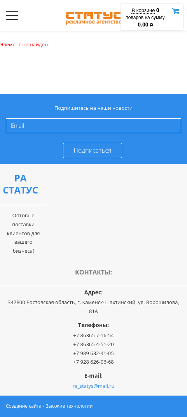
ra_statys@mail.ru (94, 385)
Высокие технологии (69, 406)
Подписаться (92, 150)
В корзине (143, 10)
